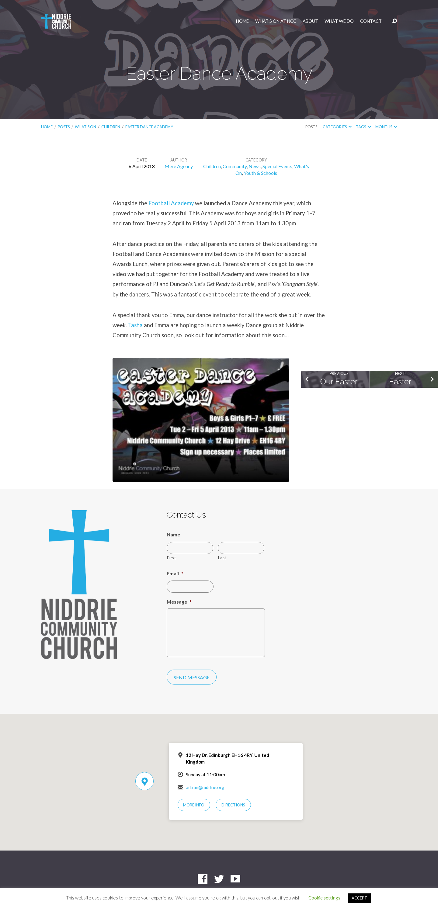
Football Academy (171, 203)
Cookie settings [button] (324, 897)
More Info (193, 804)
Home (242, 21)
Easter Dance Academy (149, 126)
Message (179, 602)
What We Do (339, 21)
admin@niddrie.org (205, 787)
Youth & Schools (260, 173)
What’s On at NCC (275, 21)
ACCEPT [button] (359, 898)
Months (386, 126)
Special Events (277, 166)
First (171, 557)
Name (173, 534)
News (255, 166)
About (310, 21)
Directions (233, 804)
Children (110, 126)
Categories (337, 126)
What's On (85, 126)
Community (235, 166)
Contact (371, 21)
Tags (363, 126)
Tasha (135, 325)
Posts (64, 126)
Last (222, 557)
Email (175, 573)
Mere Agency (179, 166)
